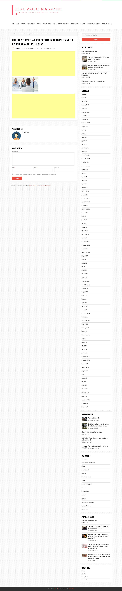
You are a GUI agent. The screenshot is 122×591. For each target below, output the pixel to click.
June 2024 (84, 177)
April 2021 (84, 302)
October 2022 (85, 249)
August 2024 (85, 169)
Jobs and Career (74, 23)
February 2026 (85, 105)
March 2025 (84, 144)
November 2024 (86, 159)
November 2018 (86, 360)
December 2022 (86, 241)
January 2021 (85, 310)
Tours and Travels (106, 23)
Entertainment (31, 23)
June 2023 (84, 220)
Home (13, 23)
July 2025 (84, 130)
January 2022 (85, 277)
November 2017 (86, 403)
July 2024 (84, 173)
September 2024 (86, 166)
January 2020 (85, 331)
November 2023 (86, 202)
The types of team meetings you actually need (93, 81)
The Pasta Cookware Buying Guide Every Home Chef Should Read (98, 58)
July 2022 (84, 259)
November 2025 (86, 115)
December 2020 (86, 313)
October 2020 (85, 317)
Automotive (85, 459)
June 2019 (84, 342)
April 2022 (84, 270)
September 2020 (86, 320)
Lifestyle (83, 23)
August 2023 (85, 213)
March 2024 (84, 187)
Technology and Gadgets (93, 23)
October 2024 (85, 162)
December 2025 (86, 112)
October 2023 (85, 205)
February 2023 (85, 234)
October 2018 (85, 364)
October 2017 (85, 407)
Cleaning (84, 466)
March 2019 (84, 349)
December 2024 (86, 155)
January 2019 (85, 353)
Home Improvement (63, 23)
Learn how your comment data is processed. (40, 187)
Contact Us (84, 580)
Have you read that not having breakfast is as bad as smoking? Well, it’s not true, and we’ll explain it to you (99, 556)
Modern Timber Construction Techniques (92, 432)
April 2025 (84, 141)
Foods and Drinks (47, 23)
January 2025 (85, 151)
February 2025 (85, 148)
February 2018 (85, 392)
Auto (18, 23)
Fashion (39, 23)
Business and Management (88, 462)
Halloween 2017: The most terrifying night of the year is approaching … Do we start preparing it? (99, 536)
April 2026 (84, 97)
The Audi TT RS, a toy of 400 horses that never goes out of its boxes (98, 527)
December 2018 (86, 356)
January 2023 (85, 238)
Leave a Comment (50, 48)
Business (23, 23)
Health (54, 23)
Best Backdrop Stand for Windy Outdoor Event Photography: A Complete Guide (98, 425)
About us (84, 574)
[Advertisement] (43, 63)
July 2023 (84, 216)
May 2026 (84, 94)
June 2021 (84, 295)
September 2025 (86, 123)
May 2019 (84, 346)
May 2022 (84, 266)
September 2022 (86, 252)
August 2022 (85, 256)
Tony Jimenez (20, 48)
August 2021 (85, 292)
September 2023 (86, 209)
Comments (15, 151)
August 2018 (85, 371)
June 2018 (84, 378)
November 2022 (86, 245)
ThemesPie (55, 589)
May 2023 (84, 223)
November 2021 (86, 284)
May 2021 (84, 299)
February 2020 (85, 328)
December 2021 (86, 281)
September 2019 (86, 335)
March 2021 (84, 306)
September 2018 (86, 367)
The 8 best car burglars (94, 418)
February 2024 (85, 191)
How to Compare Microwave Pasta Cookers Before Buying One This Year (99, 66)
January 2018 (85, 396)
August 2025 (85, 126)
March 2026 (84, 101)
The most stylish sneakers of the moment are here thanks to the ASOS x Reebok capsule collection (98, 546)
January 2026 (85, 108)
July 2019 (84, 338)
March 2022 (84, 274)
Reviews (84, 498)
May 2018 (84, 382)
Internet (84, 488)
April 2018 (84, 385)
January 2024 (85, 195)
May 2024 (84, 180)
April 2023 (84, 227)
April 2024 (84, 184)
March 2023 (84, 231)
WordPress (71, 589)
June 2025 (84, 133)
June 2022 (84, 263)
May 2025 (84, 137)
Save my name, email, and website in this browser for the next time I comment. (34, 177)
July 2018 (84, 374)
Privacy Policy (85, 577)
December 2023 (86, 198)
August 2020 (85, 324)
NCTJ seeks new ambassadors (89, 51)
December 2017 (86, 400)
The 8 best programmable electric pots (98, 446)
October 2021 (85, 288)
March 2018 (84, 389)
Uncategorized (85, 509)
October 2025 (85, 119)
